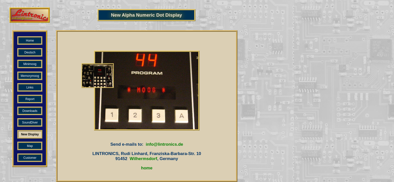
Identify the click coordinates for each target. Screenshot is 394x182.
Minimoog (29, 64)
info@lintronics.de (164, 144)
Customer (29, 158)
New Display (30, 134)
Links (29, 87)
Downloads (29, 111)
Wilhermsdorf (143, 158)
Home (30, 40)
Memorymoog (30, 76)
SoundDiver (30, 122)
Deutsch (29, 52)
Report (29, 99)
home (146, 168)
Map (30, 146)
